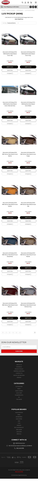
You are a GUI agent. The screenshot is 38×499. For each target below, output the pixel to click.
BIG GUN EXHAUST (19, 427)
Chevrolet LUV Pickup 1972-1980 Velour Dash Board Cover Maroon (10, 305)
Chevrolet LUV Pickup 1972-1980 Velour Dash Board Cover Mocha (28, 254)
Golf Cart (19, 393)
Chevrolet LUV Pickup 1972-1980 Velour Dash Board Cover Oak (28, 204)
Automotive (19, 386)
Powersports (19, 395)
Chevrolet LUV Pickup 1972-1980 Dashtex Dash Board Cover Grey (28, 53)
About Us (19, 364)
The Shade (19, 399)
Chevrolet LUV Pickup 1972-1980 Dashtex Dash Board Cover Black (28, 104)
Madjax (19, 425)
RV (19, 397)
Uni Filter (19, 431)
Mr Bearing (19, 416)
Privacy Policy (19, 369)
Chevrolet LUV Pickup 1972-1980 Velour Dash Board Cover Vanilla (10, 154)
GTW (19, 423)
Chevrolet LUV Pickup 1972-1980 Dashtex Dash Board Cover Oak (10, 53)
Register (22, 375)
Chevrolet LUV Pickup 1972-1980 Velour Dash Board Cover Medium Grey (28, 305)
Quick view (10, 70)
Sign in (15, 375)
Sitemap (19, 377)
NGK (19, 421)
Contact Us (19, 373)
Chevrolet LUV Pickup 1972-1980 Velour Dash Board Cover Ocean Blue (10, 254)
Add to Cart (10, 66)
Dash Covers (19, 390)
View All (19, 433)
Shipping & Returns (19, 371)
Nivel (19, 414)
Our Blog (19, 366)
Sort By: (5, 23)
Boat (19, 388)
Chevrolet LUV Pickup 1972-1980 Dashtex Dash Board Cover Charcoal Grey (10, 104)
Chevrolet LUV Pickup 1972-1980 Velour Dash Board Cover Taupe (28, 154)
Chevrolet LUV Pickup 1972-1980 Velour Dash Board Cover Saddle (10, 204)
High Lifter (19, 419)
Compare (10, 73)
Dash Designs (19, 412)
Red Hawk (19, 429)
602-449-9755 (20, 448)
